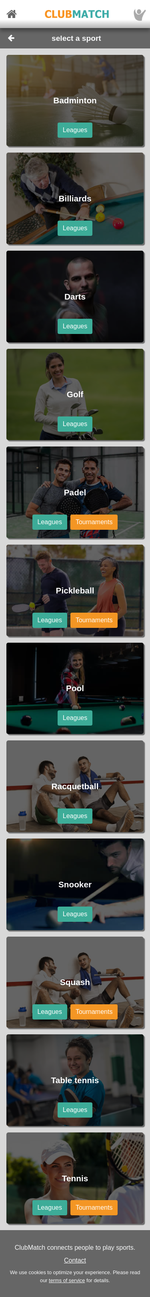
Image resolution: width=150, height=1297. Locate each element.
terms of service (67, 1280)
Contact (75, 1260)
